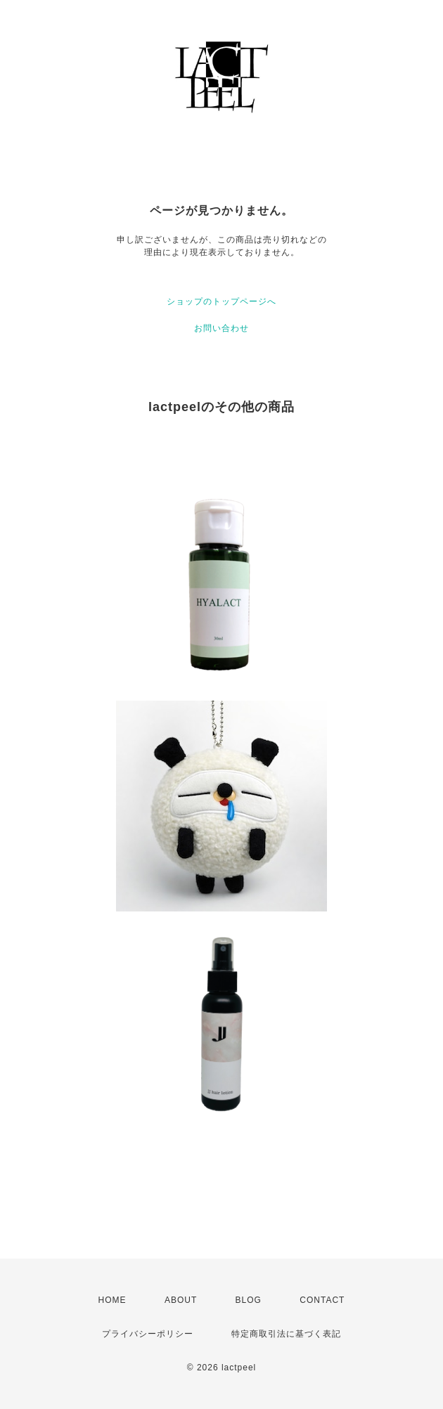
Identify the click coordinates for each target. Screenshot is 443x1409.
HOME (112, 1300)
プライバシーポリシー (147, 1334)
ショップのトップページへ (221, 301)
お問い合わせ (221, 328)
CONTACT (322, 1300)
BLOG (249, 1300)
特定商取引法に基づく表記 (286, 1334)
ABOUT (181, 1300)
